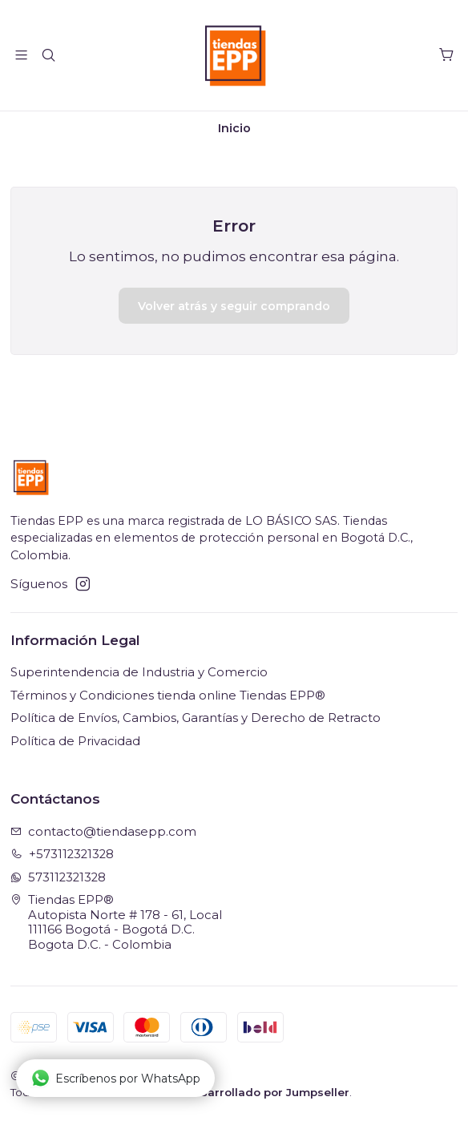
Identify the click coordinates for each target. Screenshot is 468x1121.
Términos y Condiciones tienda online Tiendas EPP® (167, 695)
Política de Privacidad (75, 741)
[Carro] (446, 55)
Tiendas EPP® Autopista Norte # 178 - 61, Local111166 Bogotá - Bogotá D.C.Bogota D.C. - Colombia (116, 922)
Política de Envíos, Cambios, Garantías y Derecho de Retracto (195, 718)
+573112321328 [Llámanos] (62, 854)
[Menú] (21, 55)
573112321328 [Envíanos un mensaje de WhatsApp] (58, 877)
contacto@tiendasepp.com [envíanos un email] (103, 832)
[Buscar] (49, 55)
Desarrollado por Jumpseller (267, 1092)
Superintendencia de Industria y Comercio (139, 672)
